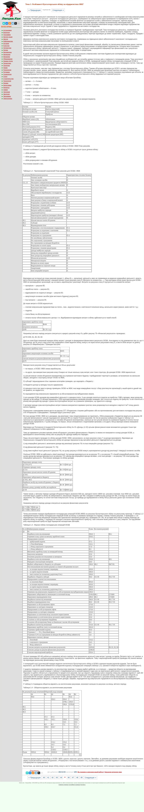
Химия (5, 90)
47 (73, 777)
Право (5, 68)
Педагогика (7, 63)
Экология (6, 94)
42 (53, 777)
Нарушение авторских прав (113, 772)
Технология (7, 81)
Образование (7, 59)
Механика (6, 57)
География (7, 35)
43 (57, 777)
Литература (7, 48)
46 (69, 777)
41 (48, 777)
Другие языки (7, 37)
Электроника (7, 98)
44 (61, 777)
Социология (7, 74)
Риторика (6, 72)
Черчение (6, 92)
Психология (7, 70)
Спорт (5, 76)
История (6, 43)
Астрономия (7, 30)
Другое (5, 39)
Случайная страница (74, 784)
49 (81, 777)
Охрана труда (8, 61)
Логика (5, 50)
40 (44, 777)
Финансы (6, 87)
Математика (7, 52)
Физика (5, 83)
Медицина (6, 54)
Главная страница (63, 784)
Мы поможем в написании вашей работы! (91, 772)
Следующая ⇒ (58, 10)
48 (77, 777)
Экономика (7, 96)
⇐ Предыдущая (34, 10)
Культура (6, 46)
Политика (6, 65)
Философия (7, 85)
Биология (6, 32)
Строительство (8, 79)
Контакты (82, 784)
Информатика (8, 41)
